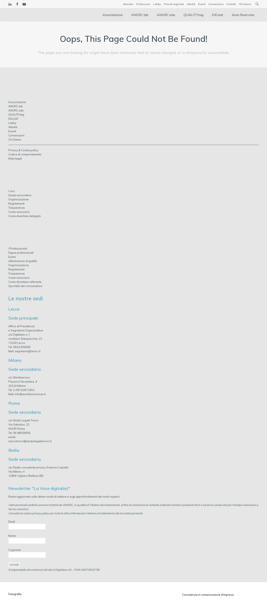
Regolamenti (16, 203)
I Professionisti (17, 248)
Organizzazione (18, 199)
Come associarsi (19, 211)
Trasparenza (16, 207)
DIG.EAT (13, 118)
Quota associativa (19, 195)
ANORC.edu (16, 110)
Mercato (128, 4)
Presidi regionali (174, 4)
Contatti (231, 4)
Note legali (15, 158)
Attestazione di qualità (22, 261)
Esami (12, 256)
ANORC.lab (15, 106)
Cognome (14, 550)
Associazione (17, 102)
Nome (12, 535)
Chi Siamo (245, 4)
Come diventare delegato (24, 216)
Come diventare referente (25, 281)
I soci (11, 191)
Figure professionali (21, 252)
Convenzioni (215, 4)
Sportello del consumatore (25, 286)
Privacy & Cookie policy (23, 150)
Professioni (143, 4)
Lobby (157, 4)
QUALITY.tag (16, 114)
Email (11, 521)
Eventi (201, 4)
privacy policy (40, 513)
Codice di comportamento (25, 154)
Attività (191, 4)
